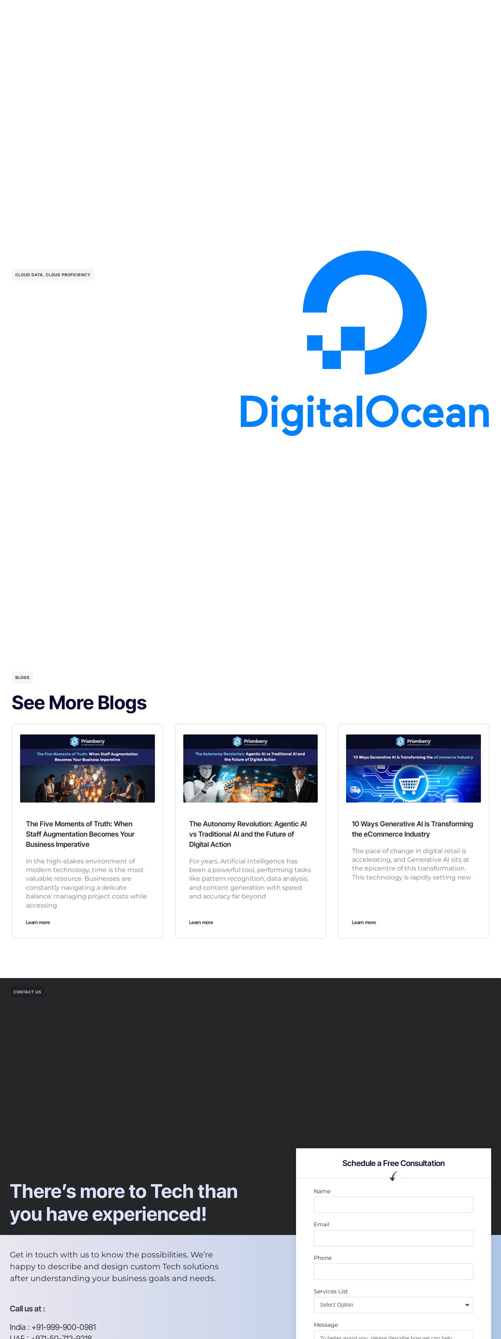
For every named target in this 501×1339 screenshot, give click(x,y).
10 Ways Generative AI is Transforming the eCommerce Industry (404, 834)
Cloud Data (29, 274)
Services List (331, 1291)
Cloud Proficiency (68, 274)
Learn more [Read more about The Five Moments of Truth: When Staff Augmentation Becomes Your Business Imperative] (38, 922)
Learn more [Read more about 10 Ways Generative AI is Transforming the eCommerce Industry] (364, 922)
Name (322, 1191)
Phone (323, 1257)
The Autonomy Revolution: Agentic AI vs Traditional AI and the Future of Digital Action (250, 834)
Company (224, 13)
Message (326, 1324)
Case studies (268, 13)
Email (322, 1224)
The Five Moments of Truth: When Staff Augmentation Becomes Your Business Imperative (86, 834)
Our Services (135, 13)
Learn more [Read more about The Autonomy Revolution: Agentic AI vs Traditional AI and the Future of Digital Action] (201, 922)
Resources (313, 13)
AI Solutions (181, 13)
